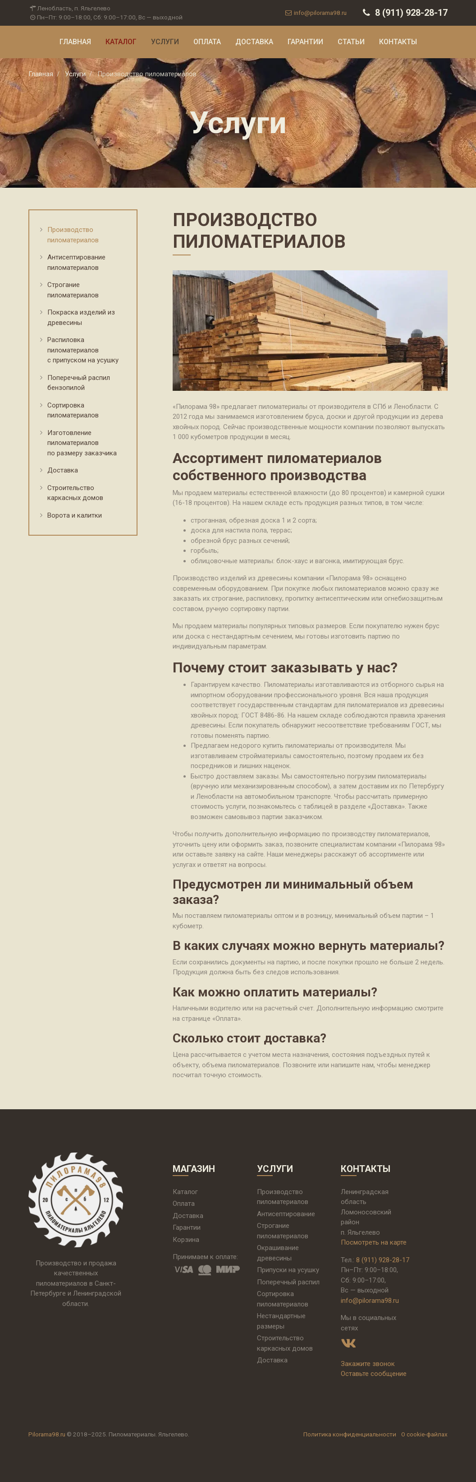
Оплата (207, 41)
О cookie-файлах (424, 1434)
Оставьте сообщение (374, 1374)
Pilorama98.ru (46, 1434)
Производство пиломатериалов (73, 235)
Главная (75, 41)
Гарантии (305, 41)
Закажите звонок (368, 1364)
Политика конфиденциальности (349, 1434)
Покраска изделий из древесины (81, 317)
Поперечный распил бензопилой (78, 383)
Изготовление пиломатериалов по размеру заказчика (82, 443)
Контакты (398, 41)
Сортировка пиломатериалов (73, 410)
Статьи (351, 41)
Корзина (186, 1240)
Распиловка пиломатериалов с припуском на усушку (83, 350)
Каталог (121, 41)
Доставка (254, 41)
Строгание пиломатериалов (73, 290)
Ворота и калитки (74, 515)
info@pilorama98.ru (315, 12)
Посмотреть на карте (374, 1242)
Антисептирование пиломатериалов (76, 262)
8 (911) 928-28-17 (404, 12)
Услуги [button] (165, 41)
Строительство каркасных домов (75, 493)
